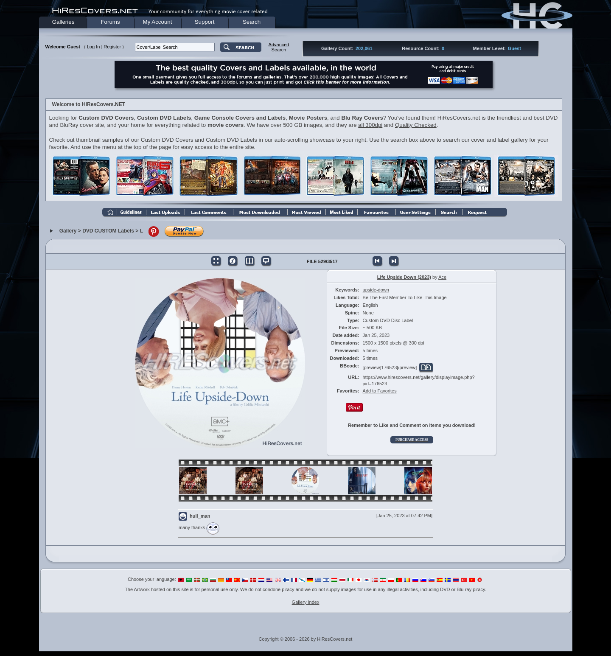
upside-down (376, 289)
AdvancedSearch (279, 47)
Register (112, 46)
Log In (93, 46)
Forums (110, 22)
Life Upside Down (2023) (404, 277)
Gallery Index (306, 602)
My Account (157, 22)
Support (205, 22)
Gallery (68, 231)
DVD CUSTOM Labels (108, 231)
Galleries (63, 22)
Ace (442, 277)
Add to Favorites (380, 390)
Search (252, 22)
